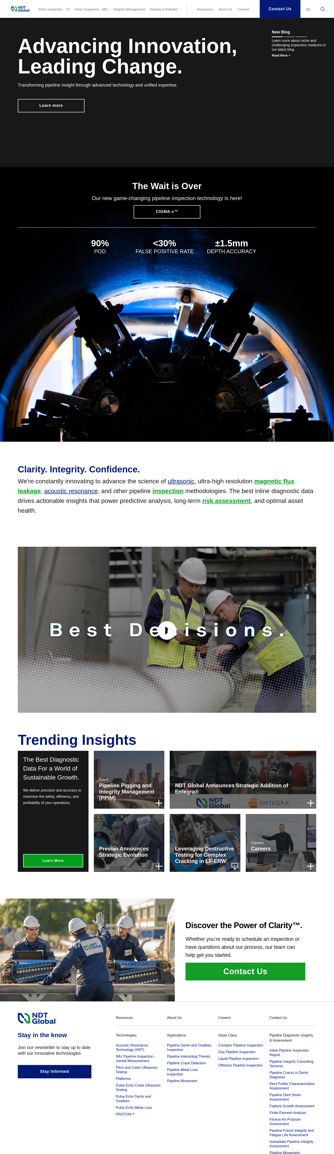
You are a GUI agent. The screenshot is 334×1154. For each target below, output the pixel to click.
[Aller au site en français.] (308, 9)
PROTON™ (125, 1114)
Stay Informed (54, 1071)
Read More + (281, 55)
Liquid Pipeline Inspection (238, 1059)
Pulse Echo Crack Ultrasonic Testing (138, 1087)
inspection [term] (168, 491)
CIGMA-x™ (167, 211)
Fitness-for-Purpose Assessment (285, 1122)
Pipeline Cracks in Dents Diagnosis (289, 1075)
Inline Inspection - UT (54, 9)
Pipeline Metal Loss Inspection (182, 1072)
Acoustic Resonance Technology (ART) (132, 1047)
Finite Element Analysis (288, 1113)
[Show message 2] (289, 36)
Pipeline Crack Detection (186, 1063)
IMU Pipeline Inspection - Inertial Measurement (135, 1059)
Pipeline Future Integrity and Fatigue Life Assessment (292, 1133)
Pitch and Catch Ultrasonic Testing (137, 1070)
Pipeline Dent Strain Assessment (285, 1097)
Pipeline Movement (182, 1081)
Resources (205, 9)
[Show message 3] (301, 36)
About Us (225, 9)
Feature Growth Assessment (292, 1106)
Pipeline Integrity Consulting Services (292, 1064)
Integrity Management (129, 9)
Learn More (53, 860)
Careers (244, 9)
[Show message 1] (277, 36)
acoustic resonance (71, 491)
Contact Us (245, 971)
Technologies (126, 1035)
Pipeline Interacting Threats (188, 1056)
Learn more (51, 105)
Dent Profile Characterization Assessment (292, 1086)
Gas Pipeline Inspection (237, 1052)
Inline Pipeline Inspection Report (289, 1053)
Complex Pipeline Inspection (240, 1045)
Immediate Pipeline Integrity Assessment (291, 1144)
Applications (176, 1035)
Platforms (123, 1079)
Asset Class (227, 1035)
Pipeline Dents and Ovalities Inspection (189, 1047)
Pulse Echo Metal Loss (134, 1107)
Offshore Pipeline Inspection (240, 1065)
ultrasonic (181, 481)
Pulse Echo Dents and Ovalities (133, 1099)
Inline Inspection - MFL (91, 9)
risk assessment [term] (226, 500)
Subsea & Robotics (164, 9)
